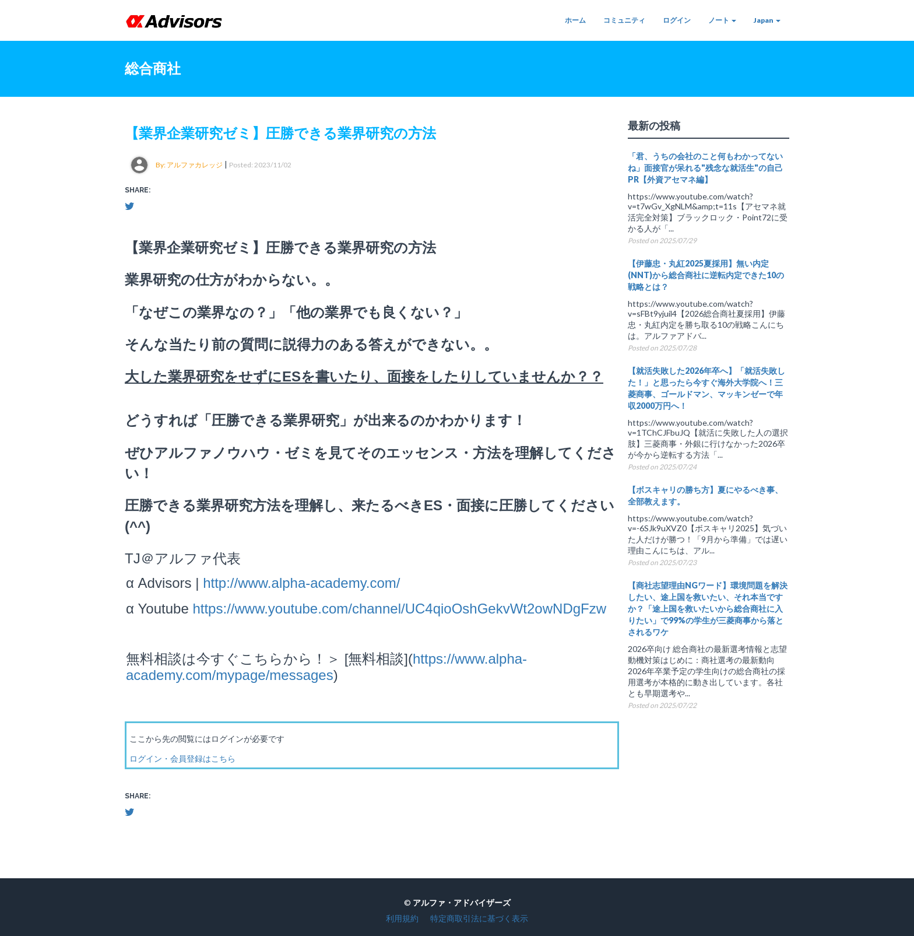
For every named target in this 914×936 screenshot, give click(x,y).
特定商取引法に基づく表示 (479, 918)
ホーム (575, 20)
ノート (722, 20)
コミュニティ (624, 20)
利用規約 (402, 918)
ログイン (677, 20)
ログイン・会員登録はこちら (182, 758)
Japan (767, 20)
